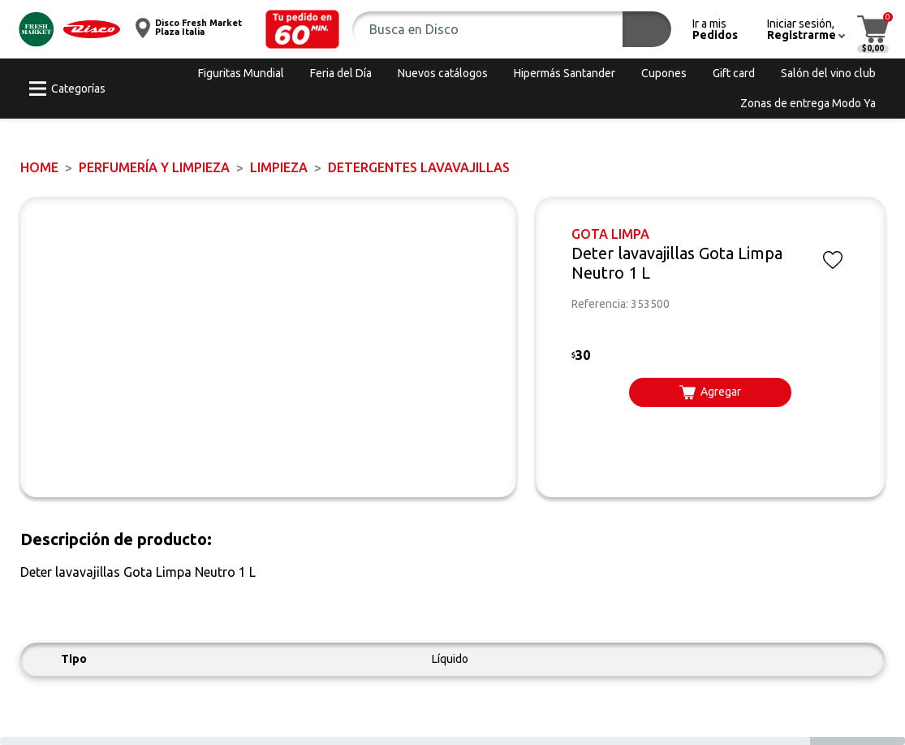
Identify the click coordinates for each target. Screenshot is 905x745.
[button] (302, 29)
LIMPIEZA (279, 167)
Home (39, 167)
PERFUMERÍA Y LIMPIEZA (154, 167)
